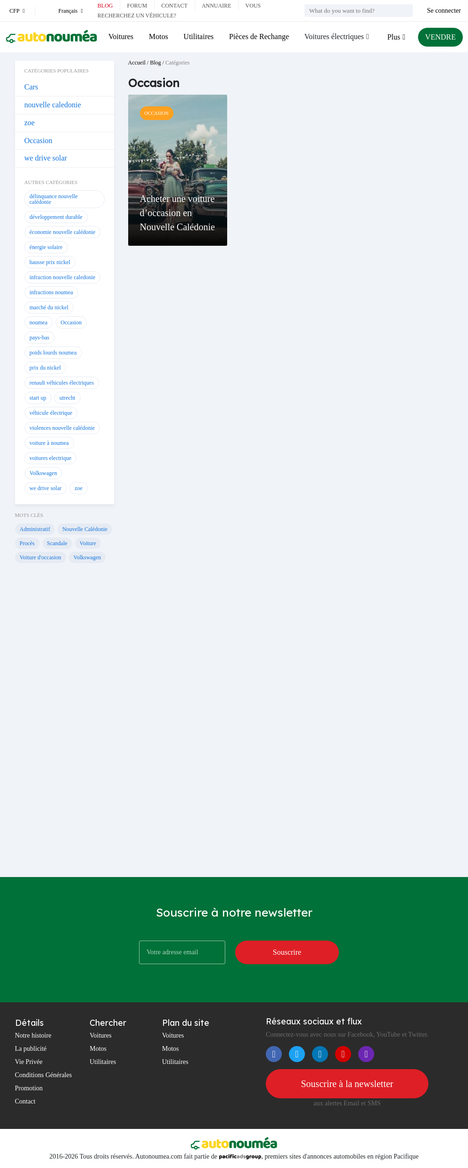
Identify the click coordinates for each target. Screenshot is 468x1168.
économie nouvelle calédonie (63, 232)
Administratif (35, 529)
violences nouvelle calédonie (62, 428)
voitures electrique (51, 458)
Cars (31, 87)
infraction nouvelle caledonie (63, 277)
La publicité (31, 1048)
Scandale (57, 543)
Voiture (88, 543)
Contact (174, 5)
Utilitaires (198, 36)
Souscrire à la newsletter (347, 1084)
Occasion (39, 141)
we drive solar (46, 158)
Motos (158, 36)
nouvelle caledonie (53, 105)
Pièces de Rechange (259, 36)
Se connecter (444, 10)
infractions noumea (51, 292)
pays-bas (39, 337)
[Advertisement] (64, 726)
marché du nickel (49, 307)
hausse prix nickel (50, 262)
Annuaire (216, 5)
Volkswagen (43, 473)
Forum (137, 5)
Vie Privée (29, 1061)
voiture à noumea (49, 443)
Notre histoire (33, 1035)
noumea (39, 322)
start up (38, 398)
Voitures (120, 36)
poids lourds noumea (53, 352)
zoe (30, 123)
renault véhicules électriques (62, 382)
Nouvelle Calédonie (84, 529)
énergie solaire (46, 247)
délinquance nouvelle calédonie (54, 199)
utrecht (67, 398)
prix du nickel (45, 367)
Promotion (29, 1088)
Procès (27, 543)
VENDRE (440, 37)
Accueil (137, 62)
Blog (105, 5)
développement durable (56, 217)
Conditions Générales (43, 1075)
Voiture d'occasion (40, 557)
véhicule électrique (51, 413)
